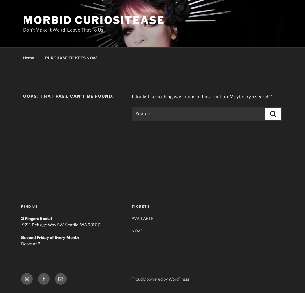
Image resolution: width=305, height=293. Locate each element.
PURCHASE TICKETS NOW (71, 57)
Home (28, 57)
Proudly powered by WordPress (160, 279)
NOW (137, 230)
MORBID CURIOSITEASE (94, 20)
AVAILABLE (143, 218)
